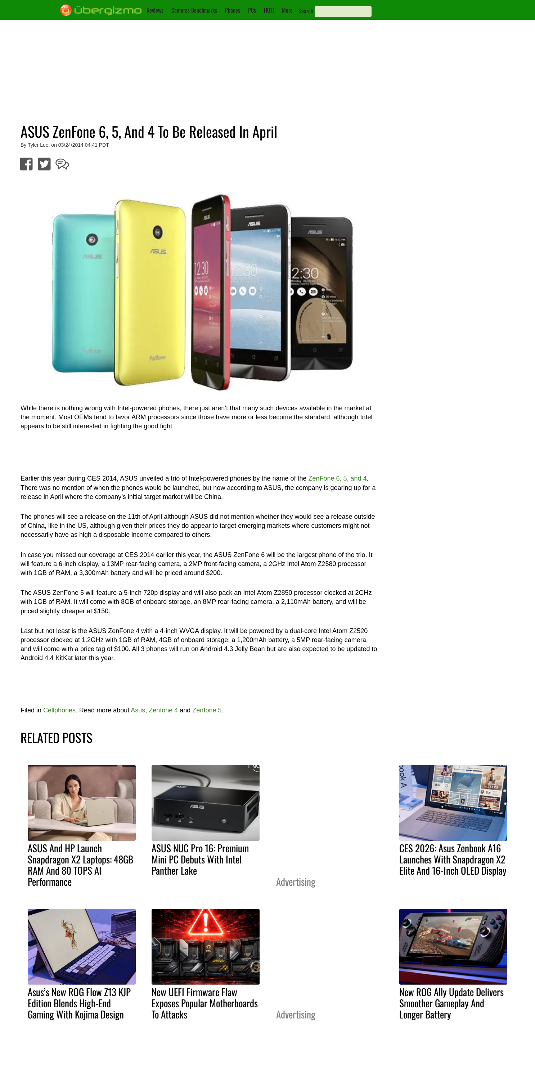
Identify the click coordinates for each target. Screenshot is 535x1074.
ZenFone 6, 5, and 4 (337, 478)
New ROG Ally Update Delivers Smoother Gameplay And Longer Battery (451, 1003)
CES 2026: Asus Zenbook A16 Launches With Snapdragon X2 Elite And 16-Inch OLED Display (453, 859)
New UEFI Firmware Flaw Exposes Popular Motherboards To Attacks (205, 1003)
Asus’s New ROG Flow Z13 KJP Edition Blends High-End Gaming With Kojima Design (79, 1003)
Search (305, 10)
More (287, 10)
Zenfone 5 (206, 710)
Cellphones (59, 710)
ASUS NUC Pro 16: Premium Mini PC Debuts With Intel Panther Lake (200, 859)
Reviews (155, 10)
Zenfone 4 (163, 710)
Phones (232, 10)
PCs (252, 10)
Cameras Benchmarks (194, 10)
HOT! (269, 10)
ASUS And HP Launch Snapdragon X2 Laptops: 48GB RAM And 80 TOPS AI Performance (80, 865)
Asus (138, 710)
